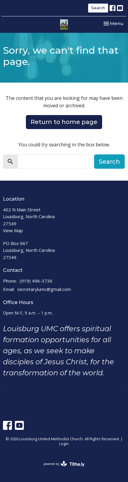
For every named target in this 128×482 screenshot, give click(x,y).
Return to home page (64, 121)
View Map (13, 230)
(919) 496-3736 (36, 281)
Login (64, 443)
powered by (64, 464)
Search (98, 7)
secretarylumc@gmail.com (44, 289)
